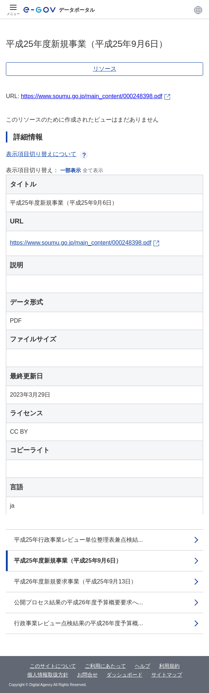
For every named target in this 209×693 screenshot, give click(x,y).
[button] (198, 10)
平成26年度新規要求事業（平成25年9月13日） (75, 581)
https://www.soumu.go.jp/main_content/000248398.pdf (91, 96)
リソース (104, 69)
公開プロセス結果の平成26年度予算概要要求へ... (78, 602)
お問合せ (87, 675)
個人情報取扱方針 (47, 675)
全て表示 (93, 170)
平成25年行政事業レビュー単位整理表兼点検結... (78, 540)
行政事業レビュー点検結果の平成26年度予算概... (78, 623)
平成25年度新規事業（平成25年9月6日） (68, 560)
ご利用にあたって (105, 666)
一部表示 (70, 170)
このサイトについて (53, 666)
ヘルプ (142, 666)
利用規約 (169, 666)
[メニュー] (13, 9)
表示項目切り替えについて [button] (47, 154)
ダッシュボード (125, 675)
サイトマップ (166, 675)
